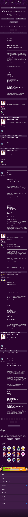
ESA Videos (4, 492)
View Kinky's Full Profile (17, 47)
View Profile (3, 114)
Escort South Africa (17, 511)
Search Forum (14, 22)
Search (3, 503)
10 (24, 26)
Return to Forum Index (7, 18)
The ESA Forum (7, 11)
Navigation (13, 7)
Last (15, 29)
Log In (17, 439)
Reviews (3, 485)
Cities (2, 478)
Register (10, 439)
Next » (12, 29)
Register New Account (6, 499)
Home (2, 474)
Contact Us (4, 507)
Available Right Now (6, 481)
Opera (10, 514)
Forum (3, 489)
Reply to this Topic (21, 18)
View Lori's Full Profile (16, 181)
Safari (23, 513)
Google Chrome (19, 513)
